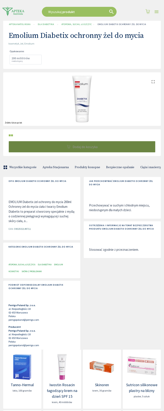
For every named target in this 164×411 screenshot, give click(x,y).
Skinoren (102, 384)
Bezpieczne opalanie (120, 167)
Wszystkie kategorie (20, 167)
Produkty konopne (87, 167)
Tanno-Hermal (22, 384)
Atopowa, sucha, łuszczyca (76, 24)
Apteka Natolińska (19, 24)
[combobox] (81, 12)
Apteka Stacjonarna (55, 167)
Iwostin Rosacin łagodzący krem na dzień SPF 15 (62, 390)
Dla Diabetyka (46, 24)
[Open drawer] (156, 12)
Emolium (58, 264)
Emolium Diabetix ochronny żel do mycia (122, 24)
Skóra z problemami (32, 271)
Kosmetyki (14, 271)
